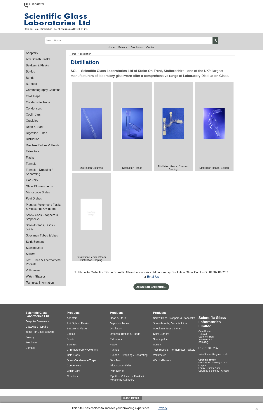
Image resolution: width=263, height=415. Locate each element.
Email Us (153, 276)
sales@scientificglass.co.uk (213, 354)
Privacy (162, 408)
